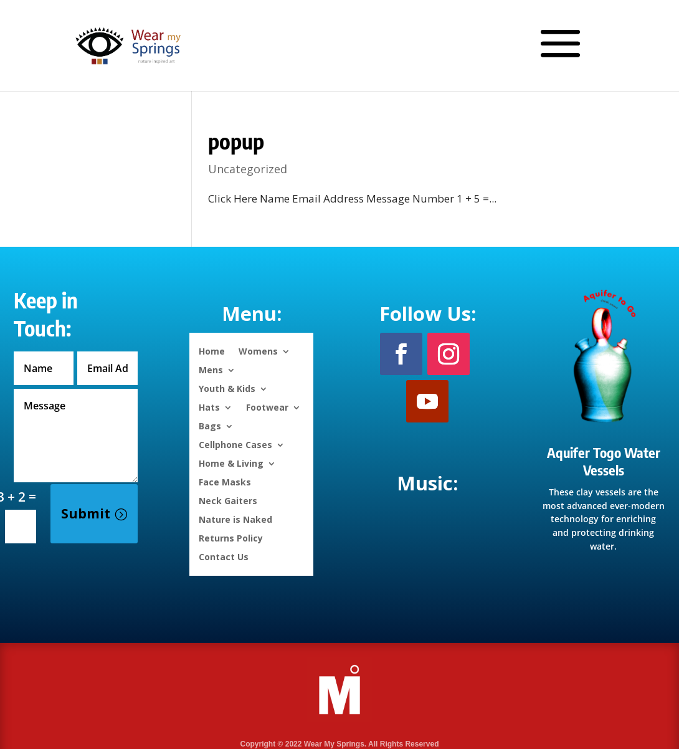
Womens (258, 350)
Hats (209, 406)
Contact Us (224, 556)
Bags (210, 425)
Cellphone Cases (235, 444)
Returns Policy (231, 537)
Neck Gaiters (228, 500)
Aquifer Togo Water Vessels (603, 461)
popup (236, 141)
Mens (211, 369)
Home (212, 350)
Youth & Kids (227, 388)
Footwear (267, 406)
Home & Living (231, 462)
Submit (85, 513)
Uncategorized (247, 168)
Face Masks (225, 481)
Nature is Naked (235, 518)
